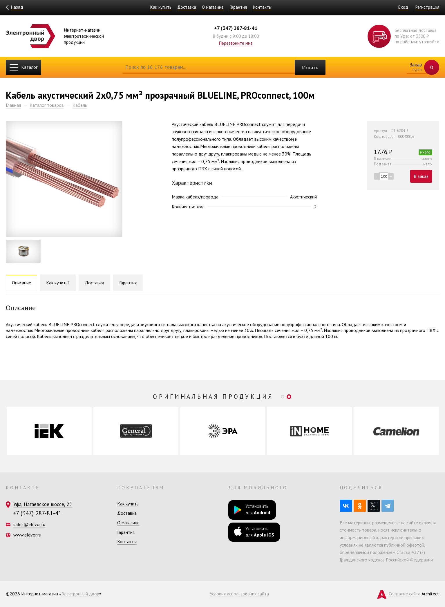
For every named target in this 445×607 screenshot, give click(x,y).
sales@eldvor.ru (29, 524)
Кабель (80, 105)
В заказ (421, 176)
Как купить (160, 7)
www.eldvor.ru (27, 535)
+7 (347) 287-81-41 (235, 28)
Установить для (252, 509)
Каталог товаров (47, 105)
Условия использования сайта (239, 594)
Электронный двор (80, 594)
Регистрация (427, 7)
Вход (403, 7)
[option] (49, 431)
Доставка (186, 7)
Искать (310, 67)
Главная (13, 105)
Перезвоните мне (236, 43)
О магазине (213, 7)
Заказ (421, 67)
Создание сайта (404, 594)
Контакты (262, 7)
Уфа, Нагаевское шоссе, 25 (42, 504)
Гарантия (238, 7)
